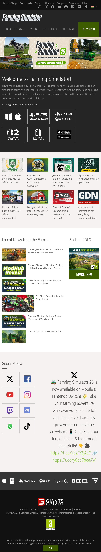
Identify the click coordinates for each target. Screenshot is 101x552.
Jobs (84, 3)
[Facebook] (53, 6)
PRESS (77, 509)
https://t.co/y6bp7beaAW (74, 460)
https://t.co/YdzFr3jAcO (71, 453)
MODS (54, 29)
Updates (49, 3)
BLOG (9, 29)
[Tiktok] (86, 6)
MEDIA (34, 29)
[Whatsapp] (40, 6)
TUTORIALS (69, 29)
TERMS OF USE (50, 509)
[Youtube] (59, 6)
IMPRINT (66, 509)
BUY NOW (89, 29)
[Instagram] (66, 6)
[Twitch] (73, 6)
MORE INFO (84, 274)
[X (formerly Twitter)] (46, 6)
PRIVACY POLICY (29, 509)
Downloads (26, 3)
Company (74, 3)
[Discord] (80, 6)
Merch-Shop (10, 3)
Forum (38, 3)
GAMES (21, 29)
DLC (44, 29)
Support (61, 3)
